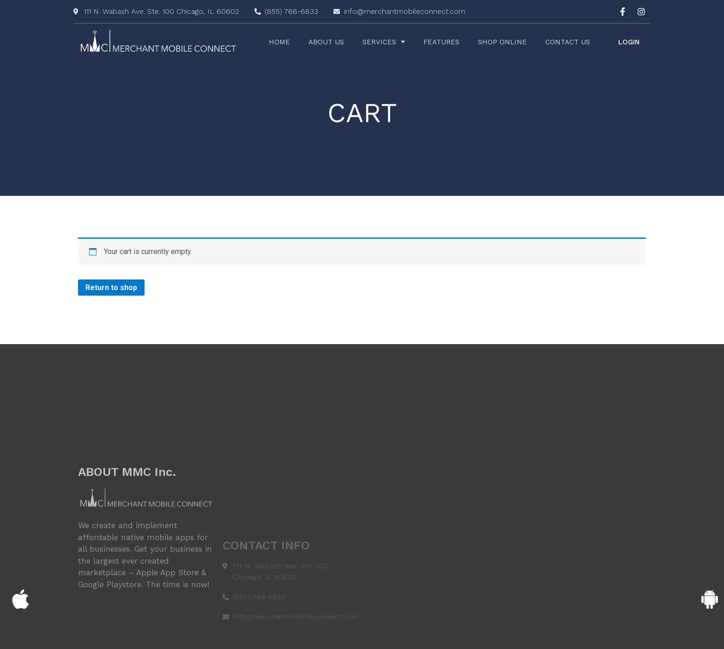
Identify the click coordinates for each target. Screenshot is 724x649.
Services (383, 42)
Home (279, 42)
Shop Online (502, 42)
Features (441, 42)
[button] (629, 42)
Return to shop (111, 287)
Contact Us (567, 42)
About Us (326, 42)
